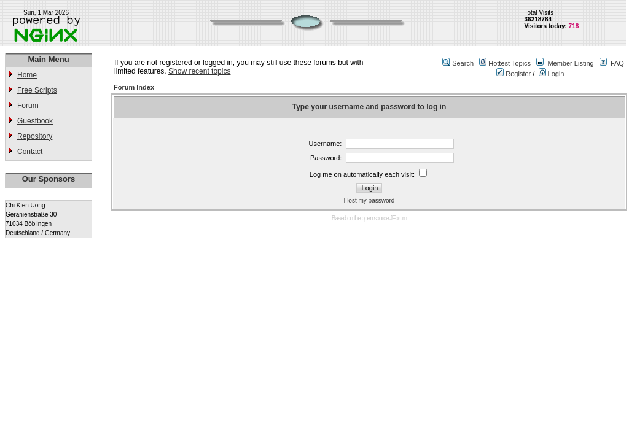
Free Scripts (37, 90)
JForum (398, 218)
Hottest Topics (509, 63)
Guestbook (35, 121)
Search (463, 63)
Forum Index (134, 87)
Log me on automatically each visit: (362, 174)
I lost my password (369, 200)
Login (552, 73)
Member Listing (570, 63)
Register (513, 73)
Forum (28, 105)
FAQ (617, 63)
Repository (34, 136)
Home (27, 75)
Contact (29, 151)
